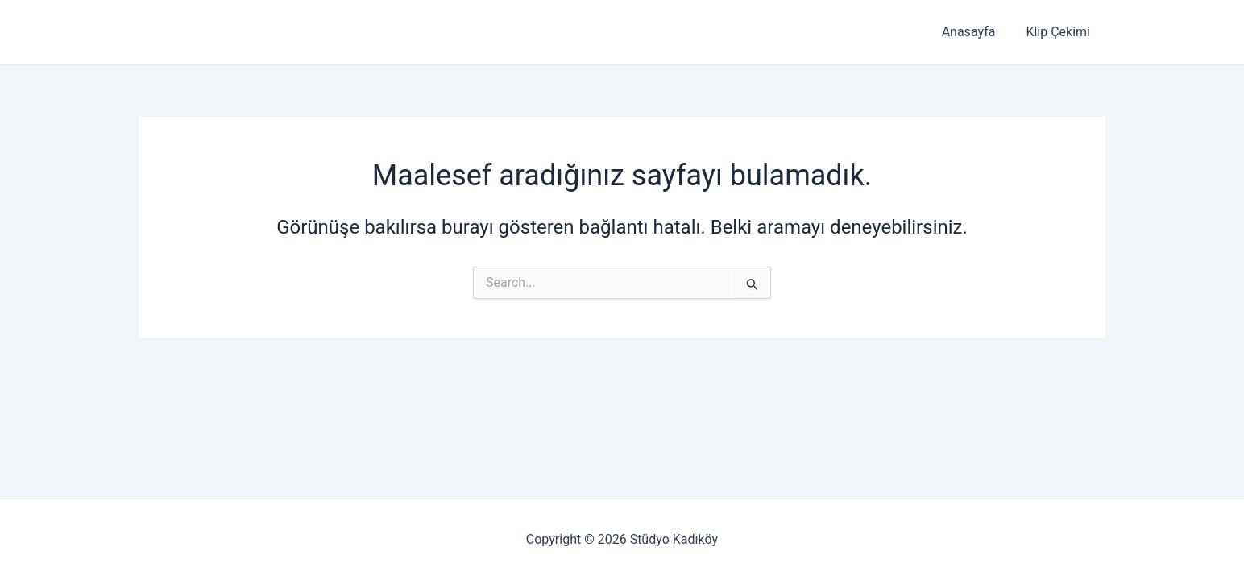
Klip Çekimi (1060, 31)
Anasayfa (976, 31)
